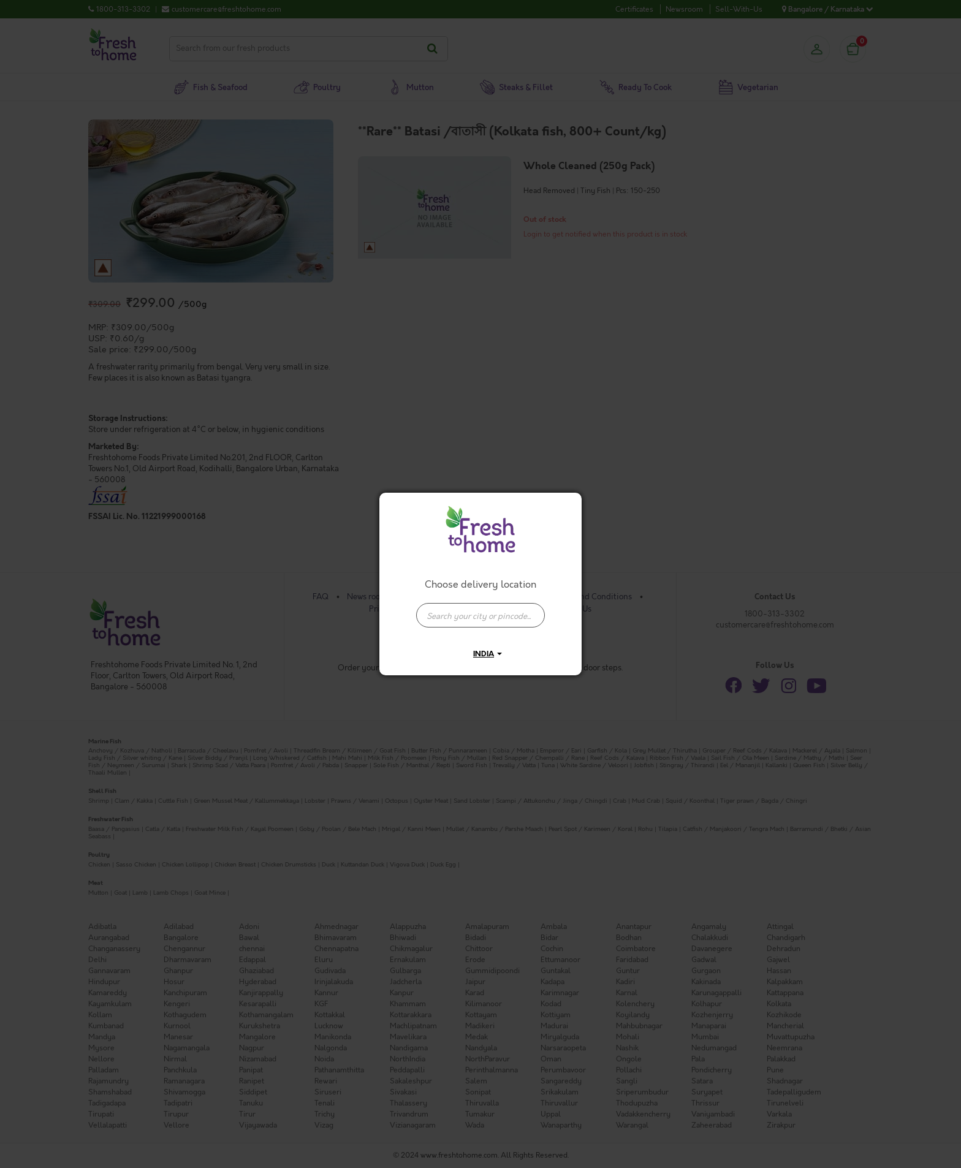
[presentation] (480, 615)
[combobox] (480, 609)
